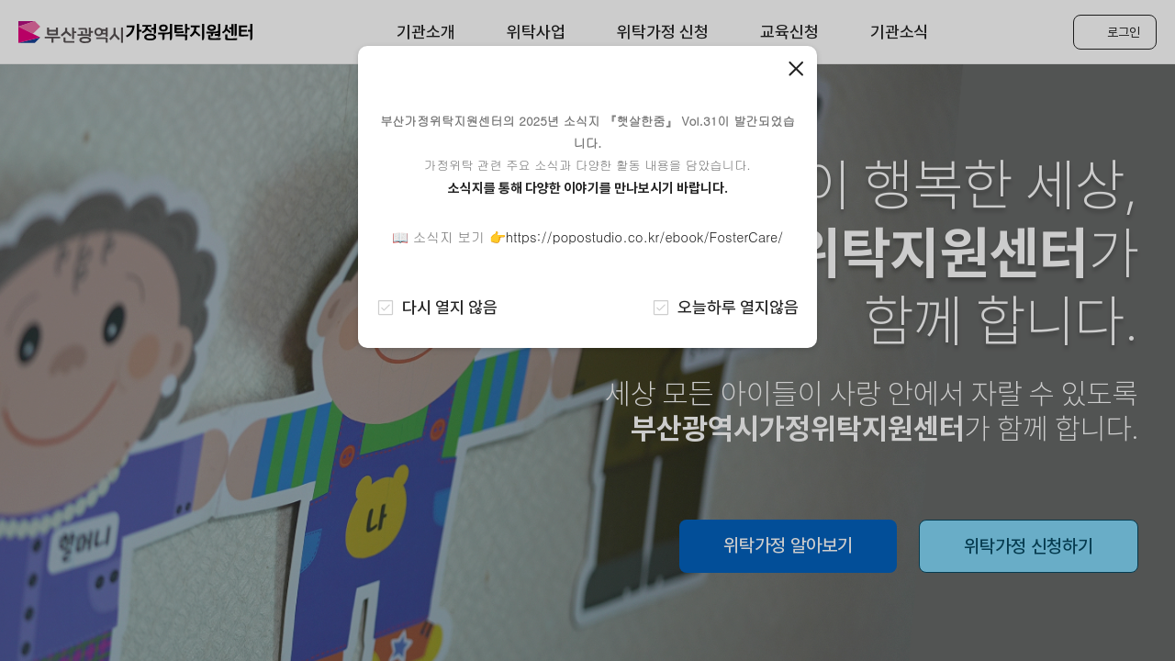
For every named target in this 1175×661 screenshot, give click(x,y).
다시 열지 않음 (437, 307)
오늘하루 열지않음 (725, 307)
